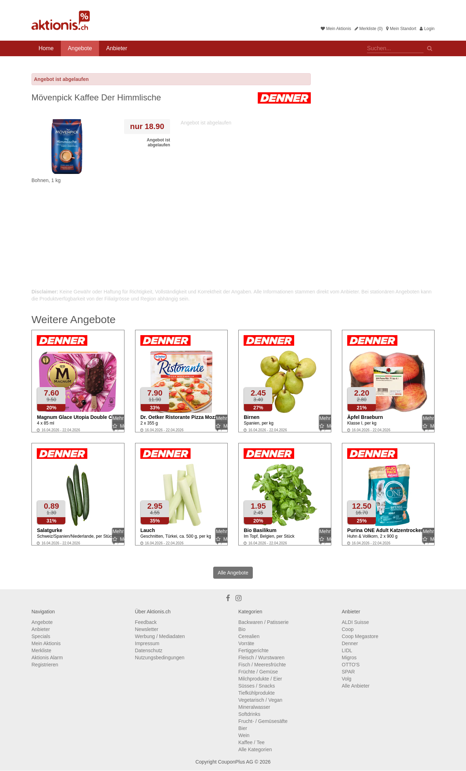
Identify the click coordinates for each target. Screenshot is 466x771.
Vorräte (246, 643)
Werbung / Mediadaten (160, 636)
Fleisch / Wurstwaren (261, 657)
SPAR (348, 671)
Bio (241, 629)
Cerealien (249, 636)
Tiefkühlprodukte (256, 693)
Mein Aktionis (336, 28)
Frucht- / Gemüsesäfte (262, 721)
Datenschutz (149, 650)
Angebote (80, 48)
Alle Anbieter (356, 686)
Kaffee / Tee (251, 742)
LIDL (347, 650)
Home (46, 48)
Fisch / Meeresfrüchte (262, 664)
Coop (348, 629)
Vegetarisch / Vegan (260, 700)
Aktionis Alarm (47, 657)
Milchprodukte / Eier (260, 679)
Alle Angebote (233, 573)
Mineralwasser (254, 707)
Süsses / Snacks (256, 686)
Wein (244, 735)
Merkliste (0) (369, 28)
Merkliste (41, 650)
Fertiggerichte (253, 650)
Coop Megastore (360, 636)
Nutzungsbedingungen (160, 657)
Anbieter (116, 48)
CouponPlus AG (235, 762)
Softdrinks (249, 714)
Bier (242, 728)
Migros (349, 657)
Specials (40, 636)
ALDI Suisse (355, 622)
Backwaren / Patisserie (263, 622)
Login (427, 28)
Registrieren (44, 664)
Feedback (146, 622)
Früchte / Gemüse (258, 671)
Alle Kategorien (255, 749)
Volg (346, 679)
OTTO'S (351, 664)
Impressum (147, 643)
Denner (350, 643)
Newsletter (146, 629)
